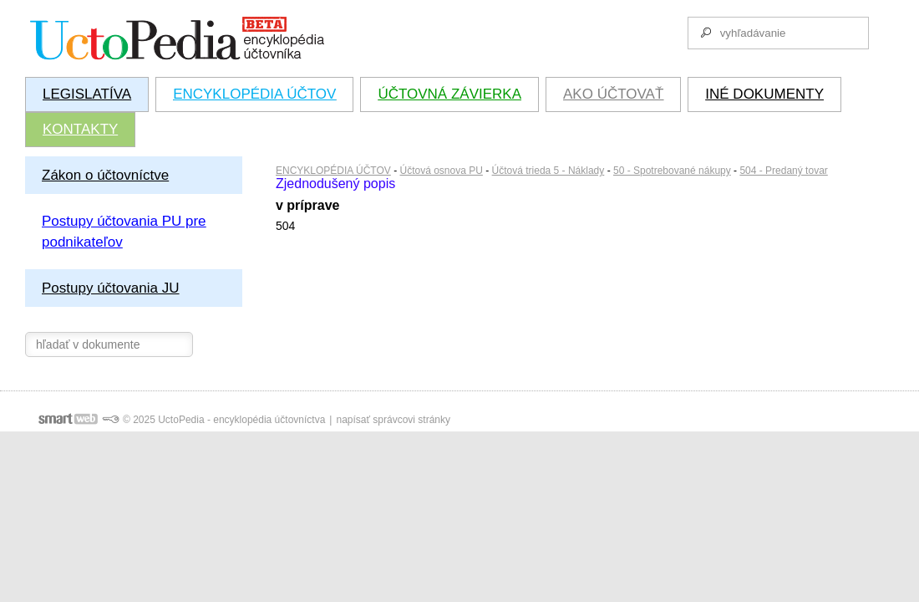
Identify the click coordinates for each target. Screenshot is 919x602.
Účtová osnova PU (441, 170)
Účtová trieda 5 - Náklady (548, 170)
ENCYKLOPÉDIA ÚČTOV (333, 170)
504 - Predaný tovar (783, 170)
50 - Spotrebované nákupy (672, 170)
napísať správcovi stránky (393, 420)
